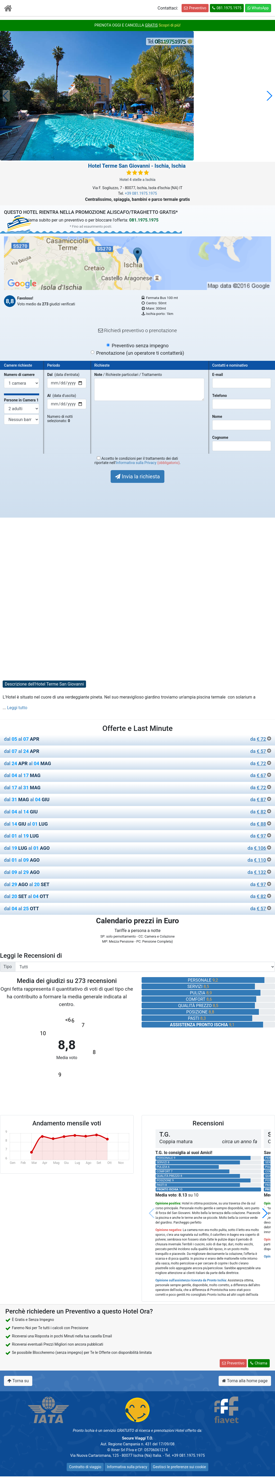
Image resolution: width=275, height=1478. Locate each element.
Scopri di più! (170, 25)
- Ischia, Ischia (137, 166)
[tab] (137, 740)
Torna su (18, 1380)
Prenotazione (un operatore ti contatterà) (140, 353)
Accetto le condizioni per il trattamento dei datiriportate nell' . (137, 460)
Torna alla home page (245, 1380)
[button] (268, 96)
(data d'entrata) (63, 374)
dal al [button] (137, 739)
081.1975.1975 (226, 8)
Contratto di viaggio (85, 1467)
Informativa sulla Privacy (136, 463)
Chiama (258, 1363)
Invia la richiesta (137, 476)
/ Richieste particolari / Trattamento (128, 374)
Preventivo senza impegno (140, 345)
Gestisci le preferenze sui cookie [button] (179, 1467)
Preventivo (195, 8)
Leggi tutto (17, 707)
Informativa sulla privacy (127, 1467)
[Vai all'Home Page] (8, 9)
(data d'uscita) (61, 395)
